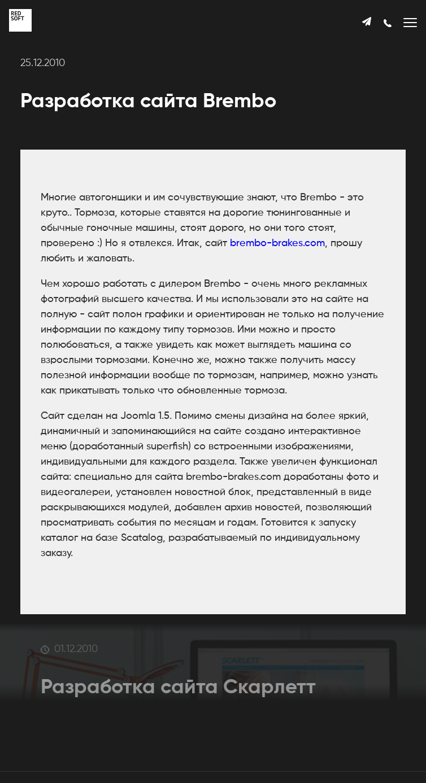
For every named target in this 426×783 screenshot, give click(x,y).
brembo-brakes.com (277, 243)
